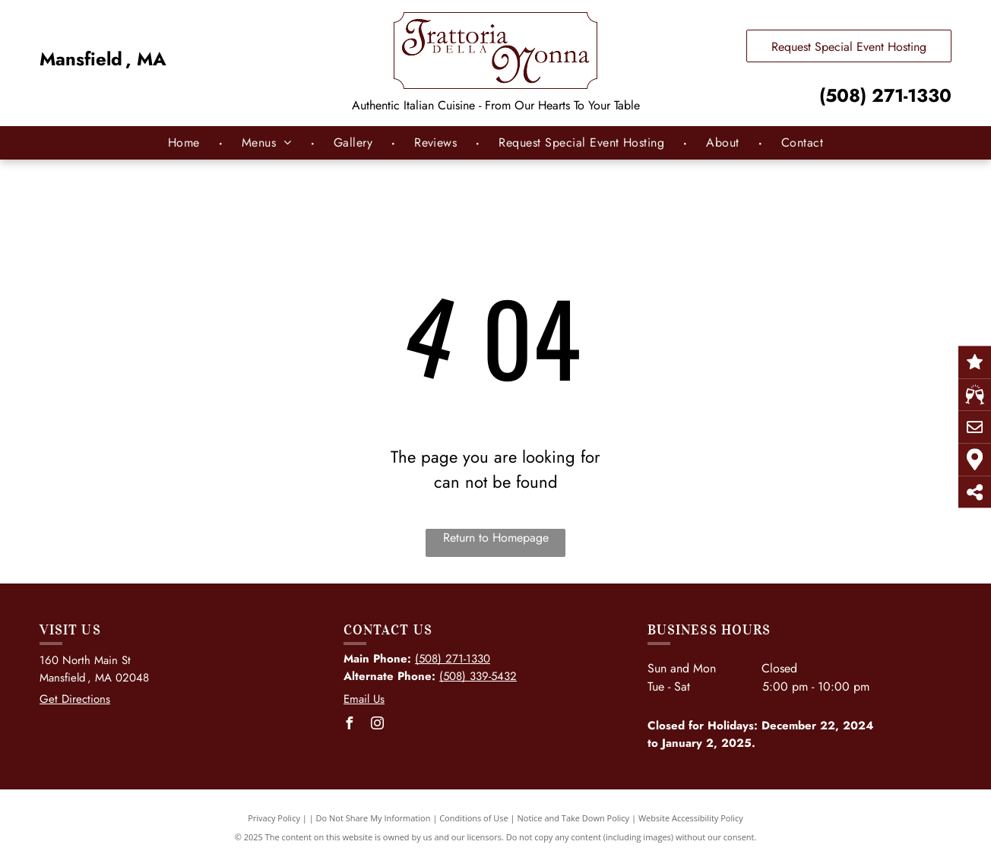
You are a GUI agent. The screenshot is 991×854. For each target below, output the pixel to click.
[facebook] (349, 725)
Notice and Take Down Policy (574, 818)
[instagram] (378, 725)
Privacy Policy (274, 818)
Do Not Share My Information (373, 818)
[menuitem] (186, 143)
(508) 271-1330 (885, 95)
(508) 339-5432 (478, 676)
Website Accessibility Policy (690, 818)
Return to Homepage (496, 537)
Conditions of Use (473, 818)
